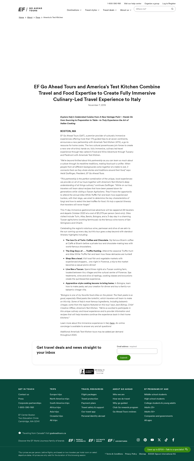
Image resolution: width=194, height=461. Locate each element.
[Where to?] (151, 8)
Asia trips (54, 411)
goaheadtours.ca (58, 433)
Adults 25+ (149, 407)
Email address (127, 346)
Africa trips (55, 407)
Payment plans (88, 402)
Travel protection (89, 398)
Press (38, 17)
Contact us (23, 394)
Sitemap (142, 454)
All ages (148, 420)
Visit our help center (132, 3)
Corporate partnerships (29, 402)
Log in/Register (169, 3)
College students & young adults (160, 402)
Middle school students (155, 394)
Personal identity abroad (93, 415)
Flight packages (89, 394)
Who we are (118, 394)
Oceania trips (56, 415)
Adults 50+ (149, 411)
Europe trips (56, 394)
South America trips (59, 402)
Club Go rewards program (125, 407)
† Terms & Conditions (114, 454)
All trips (53, 420)
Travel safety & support (92, 407)
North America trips (59, 398)
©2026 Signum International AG (162, 454)
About (29, 17)
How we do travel (121, 398)
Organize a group (152, 3)
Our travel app (88, 411)
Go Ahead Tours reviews (124, 411)
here (112, 323)
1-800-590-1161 (26, 407)
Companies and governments (158, 415)
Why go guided (120, 402)
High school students (154, 398)
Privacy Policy (131, 454)
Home (21, 17)
